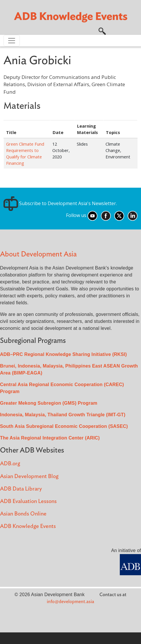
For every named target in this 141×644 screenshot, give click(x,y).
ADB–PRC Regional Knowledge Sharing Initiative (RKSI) (63, 354)
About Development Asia (38, 254)
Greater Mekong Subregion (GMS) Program (48, 403)
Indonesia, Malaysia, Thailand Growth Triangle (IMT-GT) (62, 414)
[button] (102, 30)
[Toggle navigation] (11, 40)
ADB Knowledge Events (28, 526)
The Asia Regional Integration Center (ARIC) (50, 437)
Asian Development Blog (29, 476)
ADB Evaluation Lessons (28, 501)
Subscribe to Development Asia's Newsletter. (60, 203)
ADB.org (10, 463)
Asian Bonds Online (23, 514)
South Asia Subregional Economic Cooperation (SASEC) (64, 426)
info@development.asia (70, 601)
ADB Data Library (21, 489)
